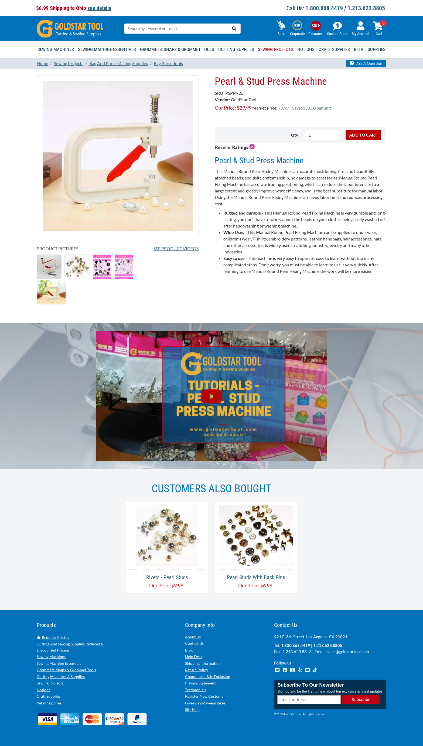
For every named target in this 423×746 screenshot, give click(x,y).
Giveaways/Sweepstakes (205, 703)
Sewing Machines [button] (55, 49)
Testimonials (195, 689)
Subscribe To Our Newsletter (310, 685)
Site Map (192, 709)
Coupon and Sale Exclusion (207, 676)
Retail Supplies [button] (370, 49)
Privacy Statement (200, 683)
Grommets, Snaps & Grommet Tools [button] (177, 49)
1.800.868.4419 (324, 8)
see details (99, 8)
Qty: (295, 134)
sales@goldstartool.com (347, 651)
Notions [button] (306, 49)
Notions (43, 689)
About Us (193, 637)
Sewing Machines (51, 656)
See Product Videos (176, 248)
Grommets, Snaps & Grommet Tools (66, 669)
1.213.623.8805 (366, 8)
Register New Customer (205, 696)
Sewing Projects (50, 683)
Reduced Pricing (53, 637)
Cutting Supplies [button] (236, 49)
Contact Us (194, 643)
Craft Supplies (48, 696)
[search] (234, 28)
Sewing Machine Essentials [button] (107, 49)
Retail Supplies (49, 703)
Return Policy (196, 669)
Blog (189, 650)
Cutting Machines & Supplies (61, 676)
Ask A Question (366, 63)
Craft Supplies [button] (334, 49)
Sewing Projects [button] (275, 49)
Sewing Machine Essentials (59, 663)
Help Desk (193, 656)
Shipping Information (203, 663)
